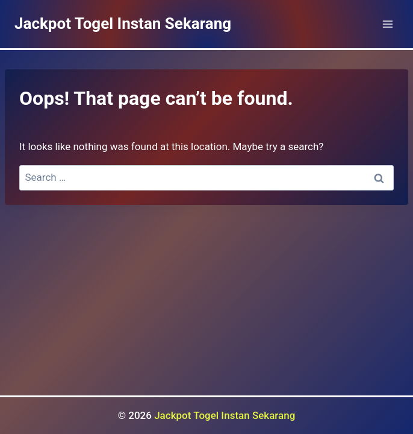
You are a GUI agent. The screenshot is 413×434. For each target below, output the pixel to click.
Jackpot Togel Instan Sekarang (224, 415)
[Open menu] (387, 23)
